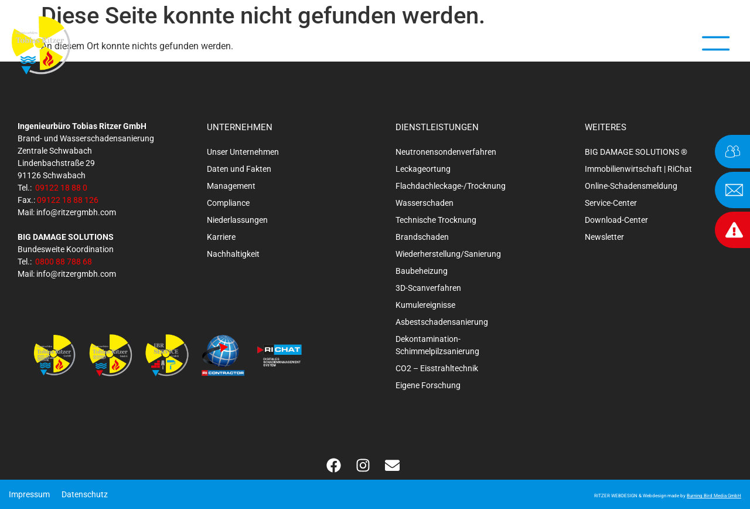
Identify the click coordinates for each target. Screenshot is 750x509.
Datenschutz (85, 494)
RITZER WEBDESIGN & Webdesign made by (667, 495)
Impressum (29, 494)
